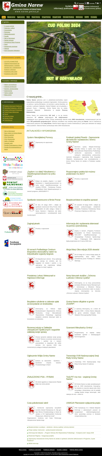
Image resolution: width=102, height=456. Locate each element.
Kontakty (94, 17)
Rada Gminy (36, 17)
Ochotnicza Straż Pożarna (12, 42)
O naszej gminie (9, 26)
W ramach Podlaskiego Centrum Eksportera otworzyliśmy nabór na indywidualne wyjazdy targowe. (41, 251)
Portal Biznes (8, 120)
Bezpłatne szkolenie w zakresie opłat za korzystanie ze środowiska (43, 302)
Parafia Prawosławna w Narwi (13, 145)
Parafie (6, 36)
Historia (6, 48)
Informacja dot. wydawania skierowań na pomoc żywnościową (82, 224)
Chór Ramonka (8, 137)
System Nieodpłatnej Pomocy (40, 137)
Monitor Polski (8, 118)
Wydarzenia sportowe (10, 46)
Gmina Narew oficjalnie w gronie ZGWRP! (80, 302)
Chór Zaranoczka (9, 139)
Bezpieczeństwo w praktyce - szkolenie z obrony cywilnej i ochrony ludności (51, 427)
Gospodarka (8, 30)
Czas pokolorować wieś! (37, 403)
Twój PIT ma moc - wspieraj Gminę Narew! (81, 378)
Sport (6, 44)
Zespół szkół (57, 17)
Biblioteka (79, 17)
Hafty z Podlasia (9, 141)
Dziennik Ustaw (9, 116)
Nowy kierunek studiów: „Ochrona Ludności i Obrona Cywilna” (80, 276)
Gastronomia (8, 91)
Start (3, 17)
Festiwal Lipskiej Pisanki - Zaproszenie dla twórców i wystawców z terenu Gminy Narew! (82, 139)
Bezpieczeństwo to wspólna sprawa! (82, 200)
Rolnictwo (7, 32)
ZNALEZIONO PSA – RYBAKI (40, 377)
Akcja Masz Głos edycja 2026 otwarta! (82, 249)
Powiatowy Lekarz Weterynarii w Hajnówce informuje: (41, 276)
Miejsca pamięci (9, 135)
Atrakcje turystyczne (10, 86)
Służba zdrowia (8, 40)
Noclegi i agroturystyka (11, 89)
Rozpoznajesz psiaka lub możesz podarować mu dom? (80, 172)
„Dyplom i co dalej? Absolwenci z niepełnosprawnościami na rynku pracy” (41, 173)
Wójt (28, 17)
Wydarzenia (11, 17)
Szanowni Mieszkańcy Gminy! (79, 327)
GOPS (87, 17)
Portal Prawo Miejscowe (11, 112)
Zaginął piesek (33, 223)
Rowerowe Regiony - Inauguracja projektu (41, 436)
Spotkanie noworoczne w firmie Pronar (43, 200)
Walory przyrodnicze (10, 84)
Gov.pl (6, 114)
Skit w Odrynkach (9, 38)
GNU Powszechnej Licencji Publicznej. (69, 454)
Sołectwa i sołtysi (9, 28)
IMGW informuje (33, 443)
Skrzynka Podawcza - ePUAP (13, 108)
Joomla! (25, 454)
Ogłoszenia (21, 17)
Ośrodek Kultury (68, 17)
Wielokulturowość (9, 34)
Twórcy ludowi (8, 93)
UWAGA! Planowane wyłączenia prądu (83, 403)
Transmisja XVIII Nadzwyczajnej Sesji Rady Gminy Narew (82, 356)
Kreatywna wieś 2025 (10, 74)
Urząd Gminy (46, 17)
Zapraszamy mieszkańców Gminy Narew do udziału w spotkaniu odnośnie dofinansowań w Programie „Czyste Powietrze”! (61, 439)
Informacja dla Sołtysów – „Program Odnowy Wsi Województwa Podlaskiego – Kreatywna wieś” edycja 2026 (61, 433)
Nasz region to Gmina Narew (13, 133)
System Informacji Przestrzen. (13, 110)
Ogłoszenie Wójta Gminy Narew (41, 355)
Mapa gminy (8, 95)
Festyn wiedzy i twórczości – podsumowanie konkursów (45, 430)
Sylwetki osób (8, 143)
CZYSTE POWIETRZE (11, 61)
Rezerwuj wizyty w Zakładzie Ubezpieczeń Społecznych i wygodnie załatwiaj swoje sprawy (43, 329)
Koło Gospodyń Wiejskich (12, 50)
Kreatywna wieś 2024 (10, 71)
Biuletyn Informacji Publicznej (13, 106)
